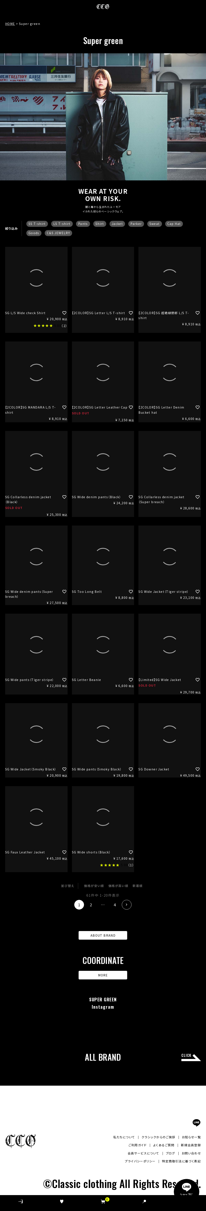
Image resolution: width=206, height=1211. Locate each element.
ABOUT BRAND (103, 935)
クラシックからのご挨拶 (158, 1137)
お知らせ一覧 (191, 1137)
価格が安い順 (94, 886)
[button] (127, 905)
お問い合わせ (191, 1153)
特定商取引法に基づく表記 (181, 1161)
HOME (10, 24)
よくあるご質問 (163, 1145)
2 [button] (91, 904)
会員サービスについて (143, 1153)
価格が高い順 (118, 886)
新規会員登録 (191, 1145)
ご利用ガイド (137, 1145)
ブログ (170, 1153)
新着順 (138, 886)
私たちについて (124, 1137)
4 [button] (115, 904)
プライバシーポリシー (140, 1161)
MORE (103, 975)
